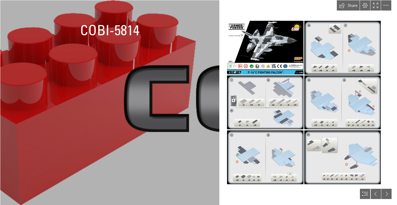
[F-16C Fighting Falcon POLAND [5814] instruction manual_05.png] (342, 102)
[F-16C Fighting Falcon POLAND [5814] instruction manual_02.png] (265, 102)
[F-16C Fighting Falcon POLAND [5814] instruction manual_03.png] (265, 157)
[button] (348, 5)
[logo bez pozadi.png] (109, 102)
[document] (198, 102)
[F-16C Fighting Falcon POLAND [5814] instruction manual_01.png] (265, 47)
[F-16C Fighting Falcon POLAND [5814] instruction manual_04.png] (342, 47)
